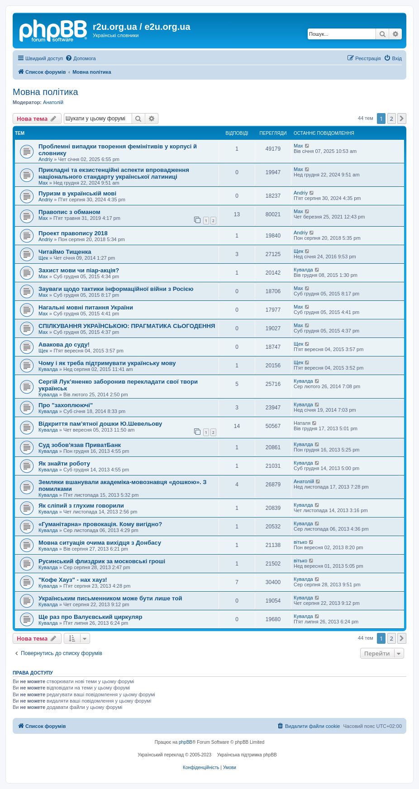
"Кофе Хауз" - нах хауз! (72, 579)
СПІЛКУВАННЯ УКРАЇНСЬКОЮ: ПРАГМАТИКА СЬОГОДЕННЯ (126, 326)
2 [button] (391, 118)
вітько (300, 542)
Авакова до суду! (64, 344)
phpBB (185, 742)
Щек (43, 258)
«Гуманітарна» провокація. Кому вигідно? (100, 524)
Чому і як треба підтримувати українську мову (107, 363)
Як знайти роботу (64, 463)
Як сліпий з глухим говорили (81, 505)
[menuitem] (80, 58)
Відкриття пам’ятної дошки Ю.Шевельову (100, 423)
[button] (401, 118)
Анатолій (53, 102)
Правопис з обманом (69, 212)
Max (298, 145)
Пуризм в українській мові (77, 193)
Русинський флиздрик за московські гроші (101, 561)
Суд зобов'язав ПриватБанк (79, 445)
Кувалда (303, 269)
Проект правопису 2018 (73, 233)
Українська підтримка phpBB (247, 754)
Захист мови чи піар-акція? (78, 270)
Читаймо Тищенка (64, 251)
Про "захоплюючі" (65, 405)
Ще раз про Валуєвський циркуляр (90, 616)
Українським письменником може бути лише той (110, 598)
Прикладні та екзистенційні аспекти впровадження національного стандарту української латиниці (113, 173)
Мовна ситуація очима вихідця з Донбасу (99, 542)
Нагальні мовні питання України (85, 307)
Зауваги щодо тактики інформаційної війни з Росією (116, 288)
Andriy (45, 159)
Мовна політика (45, 92)
